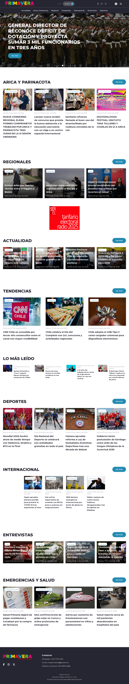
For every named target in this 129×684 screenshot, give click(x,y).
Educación (102, 250)
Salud (90, 171)
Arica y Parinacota (40, 10)
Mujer (7, 544)
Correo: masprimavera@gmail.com (55, 662)
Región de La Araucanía (44, 589)
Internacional (79, 10)
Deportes (104, 10)
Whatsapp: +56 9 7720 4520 (52, 659)
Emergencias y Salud (12, 589)
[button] (54, 65)
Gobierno (40, 250)
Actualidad (25, 10)
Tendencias (66, 10)
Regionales (9, 171)
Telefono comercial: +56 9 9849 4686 (56, 666)
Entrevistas (92, 10)
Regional (54, 10)
